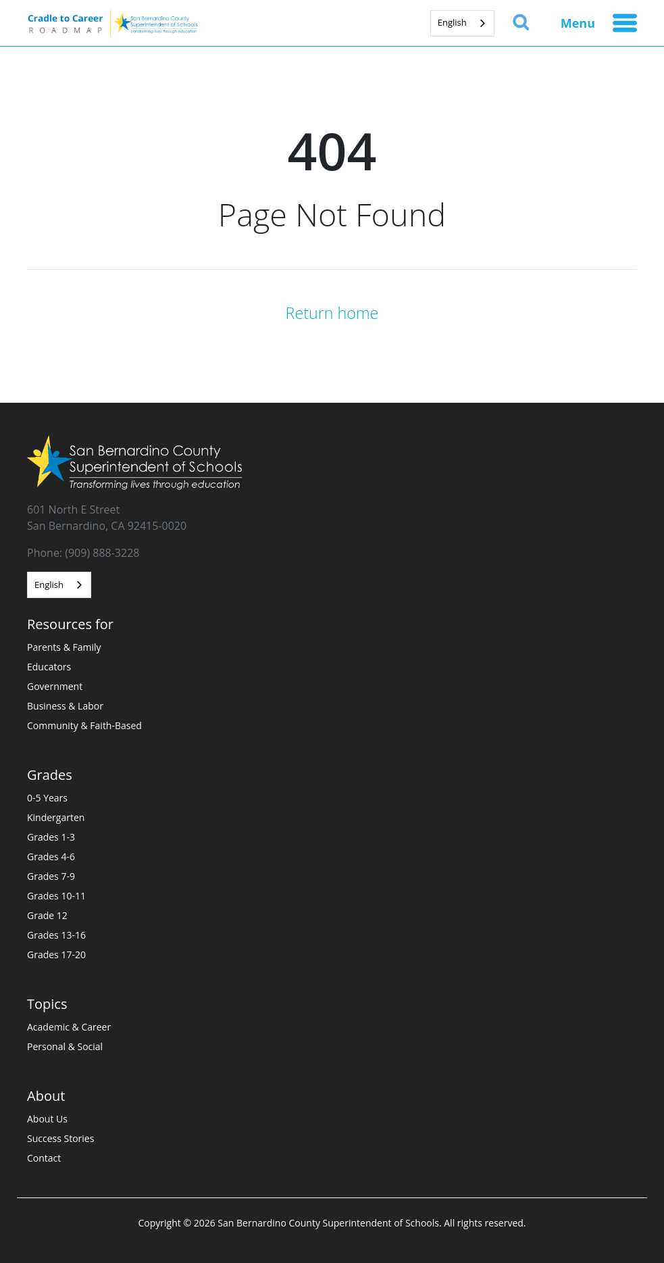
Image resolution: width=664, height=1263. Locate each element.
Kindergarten (55, 817)
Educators (49, 666)
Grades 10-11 (56, 895)
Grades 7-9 (51, 876)
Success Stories (60, 1138)
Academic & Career (69, 1026)
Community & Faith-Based (84, 725)
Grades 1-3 (51, 837)
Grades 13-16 (56, 934)
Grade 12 (47, 915)
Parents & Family (64, 647)
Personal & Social (65, 1046)
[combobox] (462, 23)
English (452, 22)
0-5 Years (47, 797)
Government (54, 686)
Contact (44, 1157)
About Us (47, 1118)
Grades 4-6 (51, 856)
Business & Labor (65, 705)
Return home (332, 313)
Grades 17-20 (56, 954)
